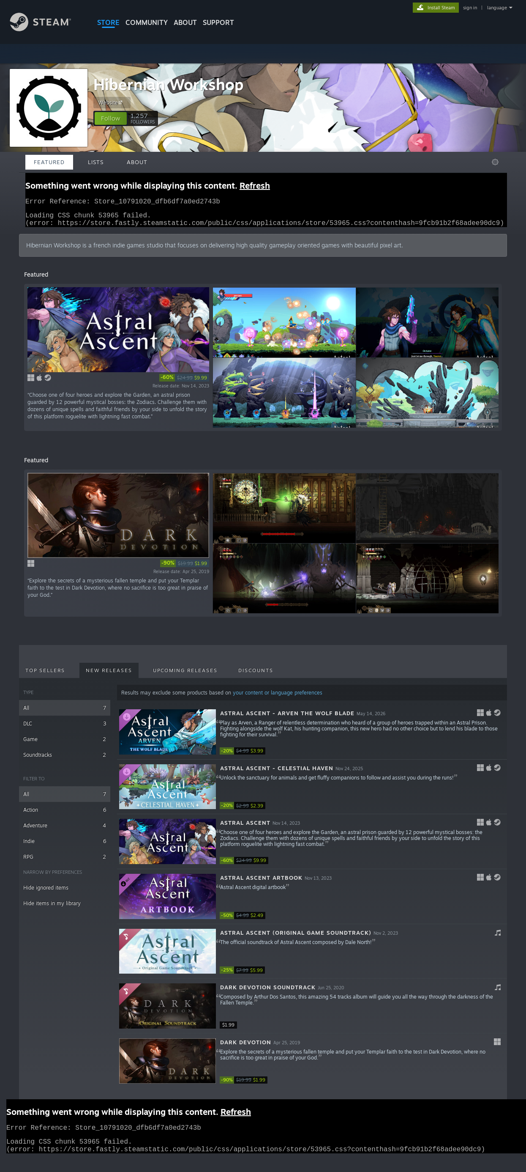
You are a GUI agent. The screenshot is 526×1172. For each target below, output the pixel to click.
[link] (184, 383)
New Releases (109, 675)
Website (111, 102)
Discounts (255, 675)
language (497, 8)
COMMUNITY (146, 22)
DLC (64, 728)
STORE (108, 22)
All (64, 712)
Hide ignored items (45, 892)
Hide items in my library (52, 908)
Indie (64, 846)
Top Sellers (45, 675)
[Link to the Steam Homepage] (47, 29)
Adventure (64, 830)
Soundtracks (64, 759)
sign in (470, 8)
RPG (64, 861)
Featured (49, 162)
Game (64, 744)
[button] (110, 118)
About (185, 22)
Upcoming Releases (185, 675)
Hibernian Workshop (168, 84)
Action (64, 814)
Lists (96, 162)
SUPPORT (218, 22)
